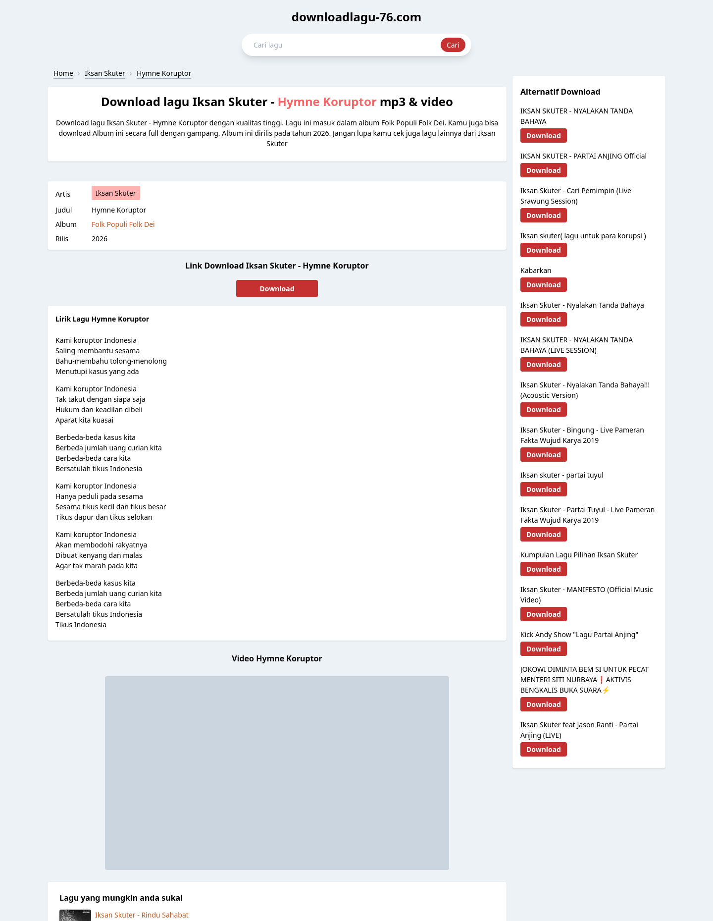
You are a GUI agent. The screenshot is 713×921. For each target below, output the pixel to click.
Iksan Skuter (116, 193)
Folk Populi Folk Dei (123, 224)
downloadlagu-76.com (357, 16)
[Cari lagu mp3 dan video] (347, 45)
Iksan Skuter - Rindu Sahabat (142, 915)
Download (277, 288)
